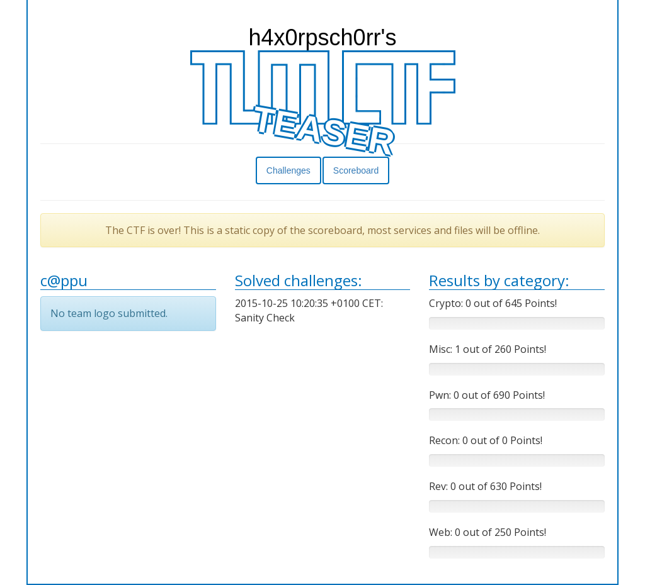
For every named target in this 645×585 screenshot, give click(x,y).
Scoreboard (356, 170)
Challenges (288, 170)
